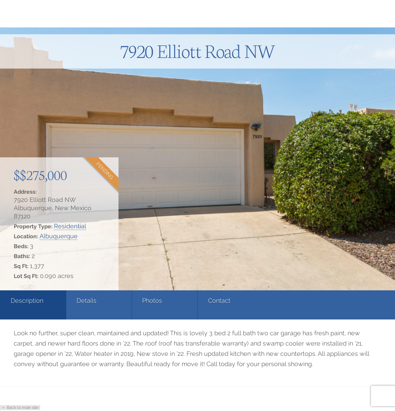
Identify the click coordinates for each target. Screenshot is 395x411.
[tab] (33, 304)
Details (87, 300)
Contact (219, 300)
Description (27, 300)
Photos (152, 300)
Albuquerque (59, 236)
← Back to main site (20, 407)
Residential (70, 226)
